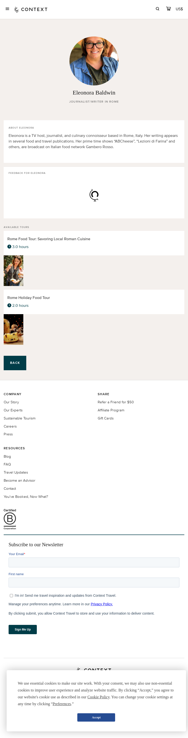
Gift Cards (106, 418)
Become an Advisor (19, 480)
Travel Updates (16, 472)
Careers (10, 426)
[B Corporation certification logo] (94, 519)
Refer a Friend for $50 (116, 402)
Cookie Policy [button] (98, 697)
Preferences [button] (62, 704)
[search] (157, 9)
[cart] (168, 9)
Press (8, 434)
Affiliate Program (111, 410)
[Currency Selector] (180, 9)
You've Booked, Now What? (26, 496)
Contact (10, 488)
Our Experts (13, 410)
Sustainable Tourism (20, 418)
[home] (30, 9)
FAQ (7, 464)
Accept (96, 717)
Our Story (11, 402)
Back (15, 363)
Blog (7, 456)
